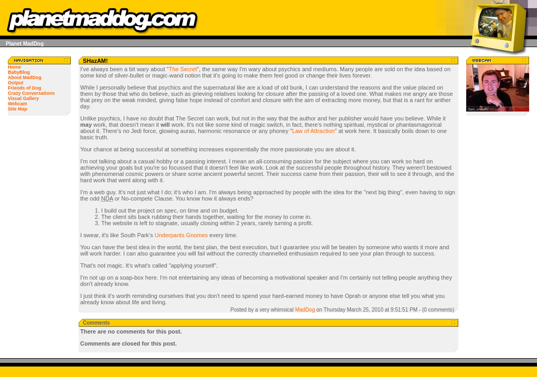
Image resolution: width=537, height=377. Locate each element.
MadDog (305, 310)
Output (16, 82)
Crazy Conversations (31, 93)
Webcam (17, 103)
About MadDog (24, 77)
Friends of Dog (24, 88)
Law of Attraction (313, 131)
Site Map (17, 109)
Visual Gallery (23, 98)
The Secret (183, 69)
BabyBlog (19, 72)
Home (14, 67)
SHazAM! (95, 61)
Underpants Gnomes (181, 235)
